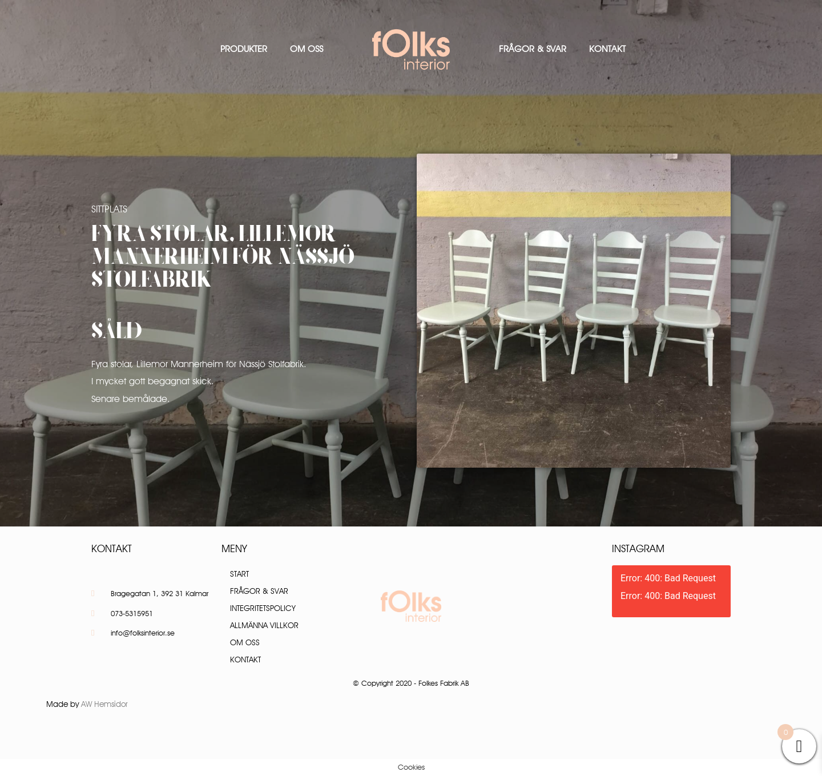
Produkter (243, 48)
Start (239, 573)
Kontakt (607, 48)
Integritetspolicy (263, 608)
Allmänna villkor (264, 625)
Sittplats (109, 209)
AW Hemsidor (104, 704)
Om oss (306, 48)
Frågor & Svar (532, 48)
